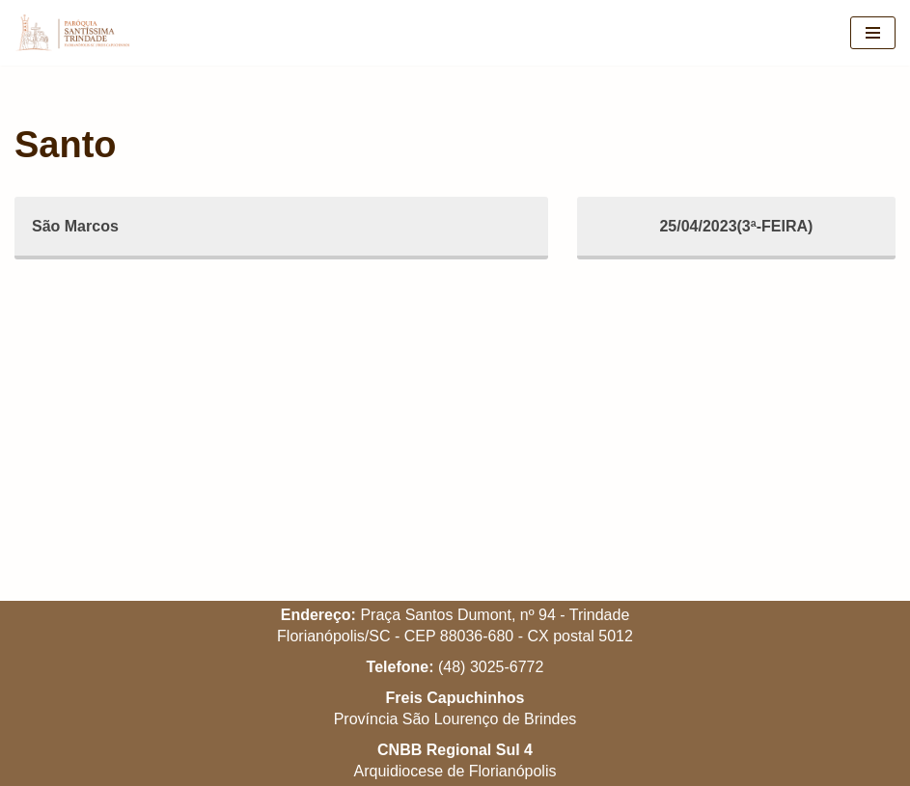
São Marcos (75, 226)
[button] (869, 27)
